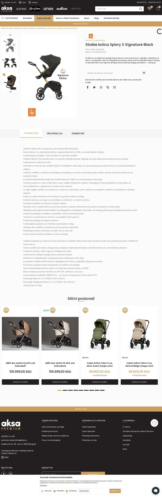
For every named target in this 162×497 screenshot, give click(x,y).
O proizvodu (31, 133)
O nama (126, 427)
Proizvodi (17, 28)
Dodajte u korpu (20, 382)
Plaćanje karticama (90, 435)
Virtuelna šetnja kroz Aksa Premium (138, 431)
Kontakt (126, 444)
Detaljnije (152, 63)
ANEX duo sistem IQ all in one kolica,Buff (20, 364)
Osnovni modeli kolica (37, 28)
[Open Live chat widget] (155, 490)
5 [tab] (81, 390)
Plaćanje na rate (89, 440)
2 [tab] (65, 390)
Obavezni (48, 491)
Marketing (73, 491)
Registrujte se (155, 2)
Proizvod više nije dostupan (100, 73)
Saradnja (126, 440)
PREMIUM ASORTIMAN (81, 24)
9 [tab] (102, 390)
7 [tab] (91, 390)
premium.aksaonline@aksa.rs (14, 440)
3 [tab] (70, 390)
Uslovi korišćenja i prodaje (53, 427)
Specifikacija (54, 133)
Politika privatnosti (50, 431)
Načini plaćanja (89, 427)
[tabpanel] (20, 345)
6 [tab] (86, 390)
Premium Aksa (6, 28)
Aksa (125, 449)
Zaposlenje (127, 435)
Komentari (78, 133)
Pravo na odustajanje (51, 440)
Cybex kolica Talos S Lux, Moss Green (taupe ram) (100, 364)
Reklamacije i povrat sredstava (55, 435)
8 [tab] (97, 390)
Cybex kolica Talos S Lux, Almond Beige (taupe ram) (139, 364)
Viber (6, 457)
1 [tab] (59, 390)
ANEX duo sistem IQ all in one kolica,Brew (60, 364)
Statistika (60, 491)
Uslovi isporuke (88, 431)
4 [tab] (75, 390)
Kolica (25, 28)
